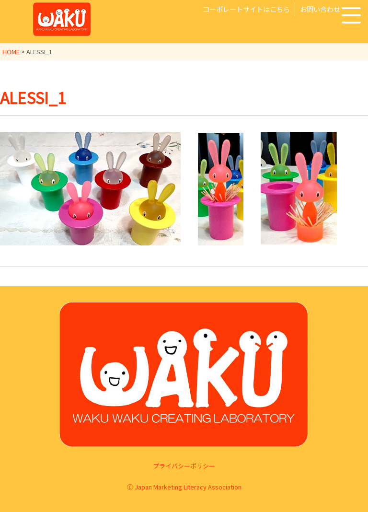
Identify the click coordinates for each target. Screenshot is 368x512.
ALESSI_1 (33, 97)
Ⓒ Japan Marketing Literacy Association (184, 486)
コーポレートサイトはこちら (246, 9)
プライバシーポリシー (184, 465)
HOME (11, 51)
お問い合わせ (320, 9)
